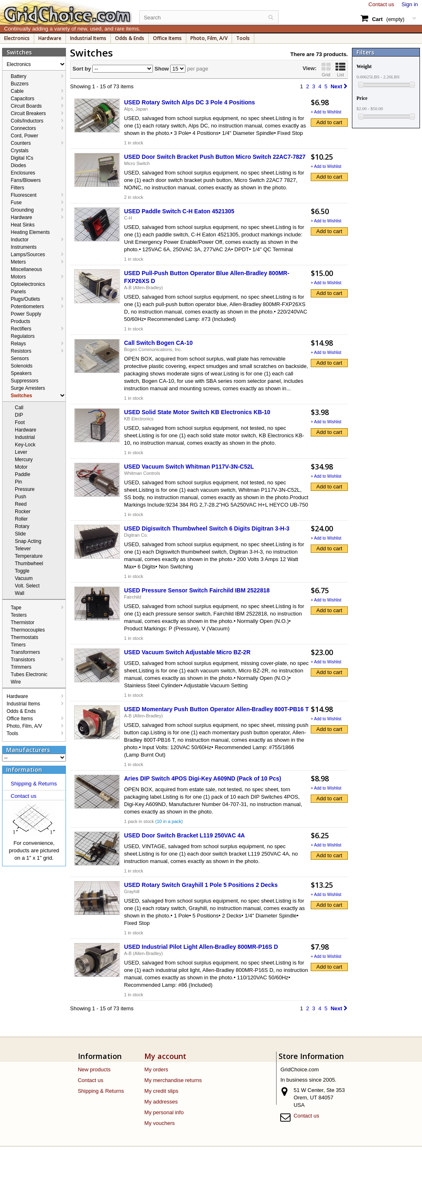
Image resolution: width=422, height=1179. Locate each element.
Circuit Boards (26, 106)
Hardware (49, 38)
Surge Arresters (28, 388)
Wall (19, 593)
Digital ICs (22, 158)
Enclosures (23, 173)
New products (94, 1069)
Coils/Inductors (27, 121)
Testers (19, 615)
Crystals (19, 150)
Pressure (25, 489)
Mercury (24, 459)
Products (20, 321)
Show (161, 69)
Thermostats (24, 637)
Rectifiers (21, 329)
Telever (23, 549)
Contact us (381, 4)
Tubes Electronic (29, 674)
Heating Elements (30, 232)
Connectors (23, 128)
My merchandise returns (173, 1080)
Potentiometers (27, 306)
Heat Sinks (23, 225)
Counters (21, 143)
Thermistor (22, 622)
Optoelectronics (28, 284)
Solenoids (22, 366)
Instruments (24, 247)
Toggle (22, 571)
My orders (156, 1069)
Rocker (22, 511)
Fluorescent (24, 195)
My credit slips (161, 1091)
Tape (16, 608)
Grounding (22, 210)
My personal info (163, 1112)
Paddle (22, 474)
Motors (18, 277)
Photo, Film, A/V (208, 38)
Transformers (25, 652)
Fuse (16, 202)
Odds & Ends (129, 38)
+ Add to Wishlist (326, 112)
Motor (21, 467)
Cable (17, 91)
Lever (21, 452)
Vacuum (24, 578)
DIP (19, 415)
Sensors (20, 358)
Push (20, 497)
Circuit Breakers (28, 113)
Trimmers (21, 667)
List (340, 69)
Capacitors (22, 98)
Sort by (82, 69)
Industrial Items (88, 38)
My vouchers (159, 1123)
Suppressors (24, 381)
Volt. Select (27, 586)
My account (165, 1056)
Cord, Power (24, 136)
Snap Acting (28, 541)
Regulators (23, 336)
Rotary (22, 526)
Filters (17, 188)
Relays (18, 344)
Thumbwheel (29, 563)
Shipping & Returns (34, 783)
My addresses (161, 1102)
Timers (18, 645)
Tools (243, 38)
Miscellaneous (26, 269)
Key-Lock (25, 445)
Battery (18, 76)
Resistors (21, 351)
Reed (21, 504)
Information (24, 769)
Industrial (25, 437)
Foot (20, 422)
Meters (18, 262)
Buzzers (19, 84)
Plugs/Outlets (25, 299)
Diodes (18, 165)
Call (19, 407)
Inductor (19, 240)
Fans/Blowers (26, 180)
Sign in (409, 4)
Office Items (167, 38)
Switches (21, 396)
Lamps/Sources (28, 254)
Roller (21, 519)
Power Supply (26, 314)
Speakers (21, 373)
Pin (18, 482)
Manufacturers (28, 750)
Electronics (17, 38)
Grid (326, 69)
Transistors (23, 660)
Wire (16, 682)
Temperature (28, 556)
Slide (20, 534)
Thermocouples (28, 630)
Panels (18, 292)
